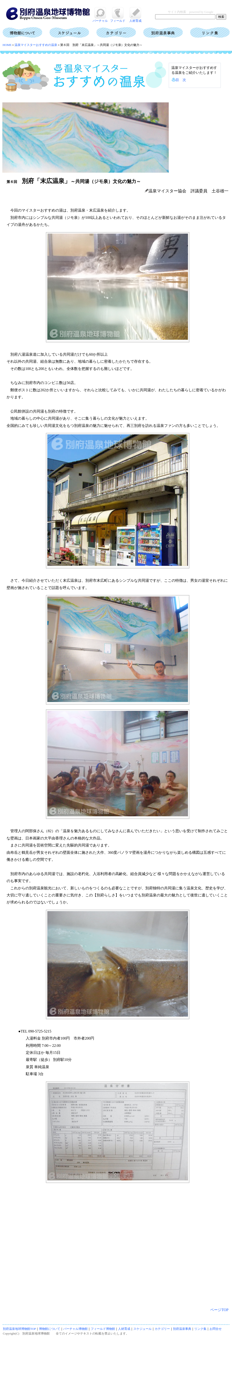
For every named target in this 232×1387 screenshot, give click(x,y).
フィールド (117, 19)
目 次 (181, 80)
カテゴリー (162, 1329)
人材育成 (135, 19)
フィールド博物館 (103, 1329)
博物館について (49, 1329)
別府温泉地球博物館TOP (19, 1329)
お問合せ (216, 1329)
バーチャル (100, 19)
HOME (7, 45)
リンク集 (200, 1329)
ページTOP (219, 1310)
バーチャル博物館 (75, 1329)
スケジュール (142, 1329)
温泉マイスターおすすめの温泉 (36, 45)
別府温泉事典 (182, 1329)
